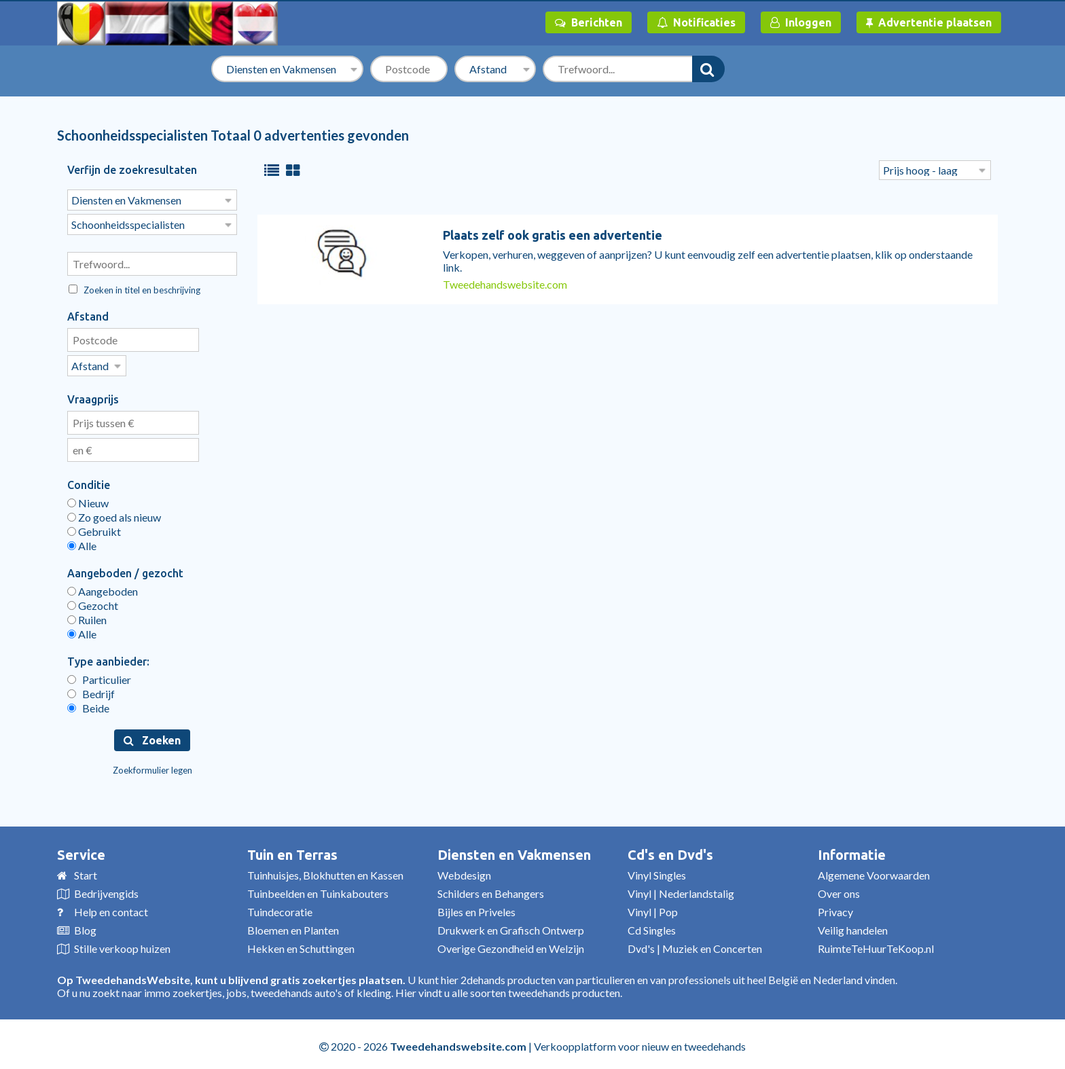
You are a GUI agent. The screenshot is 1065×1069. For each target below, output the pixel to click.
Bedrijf (91, 689)
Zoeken (152, 736)
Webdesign (464, 871)
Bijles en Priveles (476, 907)
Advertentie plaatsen (929, 22)
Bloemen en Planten (293, 926)
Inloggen (800, 22)
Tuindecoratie (279, 907)
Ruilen (87, 615)
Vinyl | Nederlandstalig (681, 889)
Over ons (839, 889)
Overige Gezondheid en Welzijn (510, 944)
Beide (88, 703)
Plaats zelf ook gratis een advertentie (552, 235)
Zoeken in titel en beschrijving (134, 287)
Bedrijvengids (106, 889)
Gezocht (92, 601)
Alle (81, 541)
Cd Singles (652, 926)
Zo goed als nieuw (114, 513)
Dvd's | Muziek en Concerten (695, 944)
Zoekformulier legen (152, 766)
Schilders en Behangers (490, 889)
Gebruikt (94, 527)
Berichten (588, 22)
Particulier (99, 675)
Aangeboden (102, 587)
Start (85, 871)
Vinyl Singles (657, 871)
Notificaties (696, 22)
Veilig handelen (853, 926)
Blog (85, 926)
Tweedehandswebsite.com (505, 284)
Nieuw (88, 498)
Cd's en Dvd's (670, 850)
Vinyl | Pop (653, 907)
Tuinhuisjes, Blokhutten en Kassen (325, 871)
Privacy (835, 907)
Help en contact (111, 907)
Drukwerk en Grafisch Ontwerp (510, 926)
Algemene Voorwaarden (874, 871)
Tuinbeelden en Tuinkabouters (318, 889)
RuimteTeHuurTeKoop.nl (876, 944)
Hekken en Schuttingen (301, 944)
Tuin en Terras (292, 850)
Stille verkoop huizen (122, 944)
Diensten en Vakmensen (514, 850)
